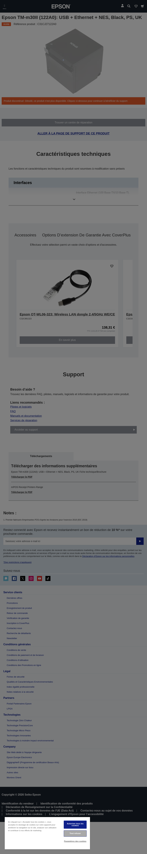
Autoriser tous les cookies (75, 824)
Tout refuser (75, 833)
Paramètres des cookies (75, 841)
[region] (47, 833)
